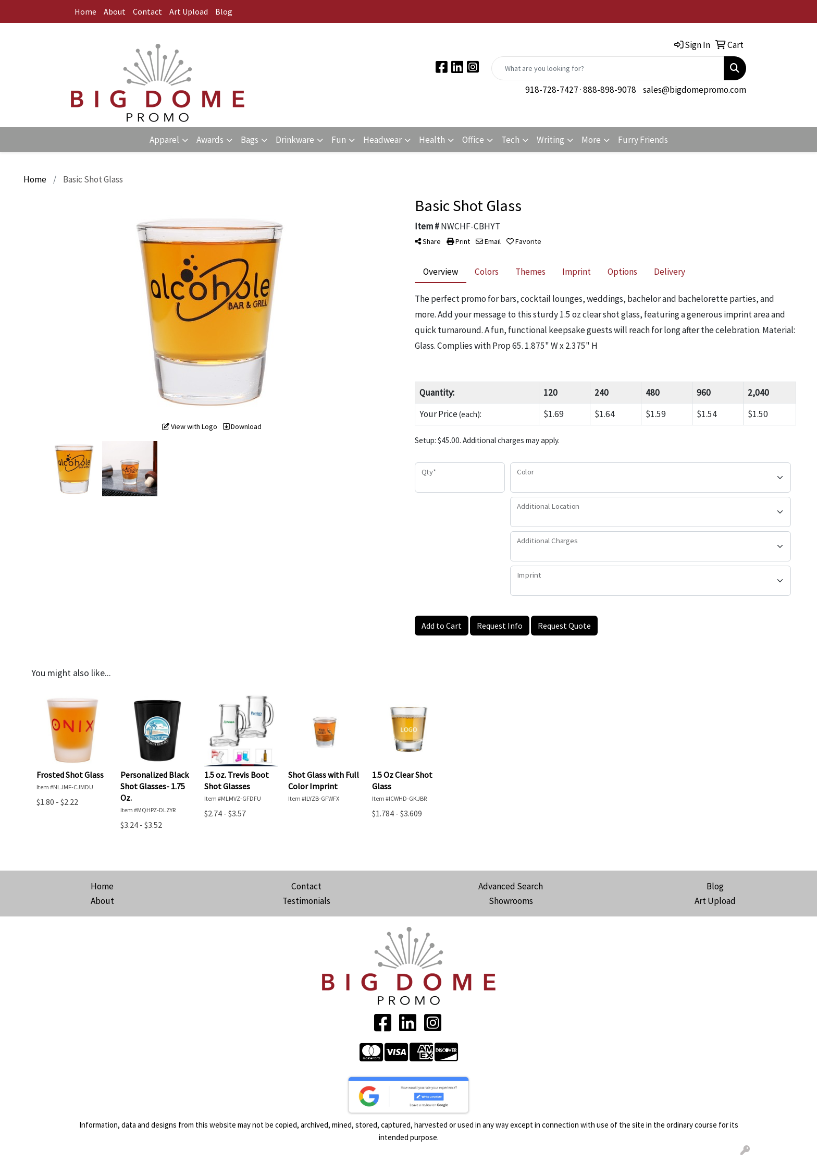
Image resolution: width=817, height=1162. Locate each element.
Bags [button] (249, 139)
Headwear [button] (382, 139)
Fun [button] (338, 139)
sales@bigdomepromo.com (694, 89)
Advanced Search (510, 886)
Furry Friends (643, 139)
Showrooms (511, 901)
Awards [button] (210, 139)
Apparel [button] (164, 139)
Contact (147, 11)
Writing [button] (550, 139)
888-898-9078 (609, 89)
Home (85, 11)
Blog (223, 11)
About (115, 11)
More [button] (591, 139)
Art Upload (188, 11)
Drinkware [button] (295, 139)
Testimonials (306, 901)
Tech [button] (510, 139)
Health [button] (432, 139)
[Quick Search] (607, 68)
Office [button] (473, 139)
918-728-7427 (551, 89)
